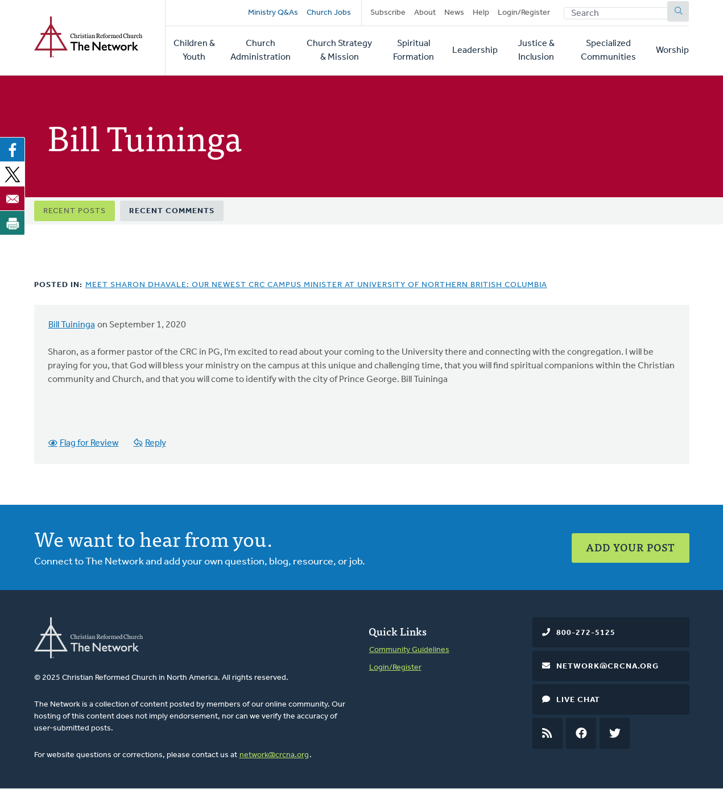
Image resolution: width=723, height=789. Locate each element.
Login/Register (524, 13)
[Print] (12, 222)
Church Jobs (329, 13)
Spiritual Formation (413, 50)
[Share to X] (12, 173)
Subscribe (388, 13)
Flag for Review (89, 443)
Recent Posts (74, 211)
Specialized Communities (608, 50)
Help (481, 13)
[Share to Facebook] (12, 149)
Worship (672, 50)
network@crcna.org (274, 755)
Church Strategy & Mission (339, 50)
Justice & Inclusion (536, 50)
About (425, 13)
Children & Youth (194, 50)
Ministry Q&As (273, 13)
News (454, 13)
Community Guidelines (409, 650)
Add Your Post (630, 547)
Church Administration (260, 50)
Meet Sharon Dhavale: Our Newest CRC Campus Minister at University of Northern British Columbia (316, 285)
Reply (155, 443)
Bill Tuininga (71, 325)
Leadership (475, 50)
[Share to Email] (12, 198)
